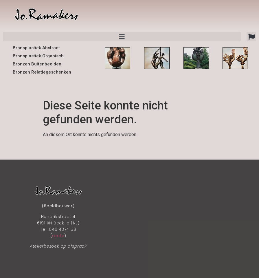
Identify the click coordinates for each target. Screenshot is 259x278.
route (58, 236)
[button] (251, 36)
